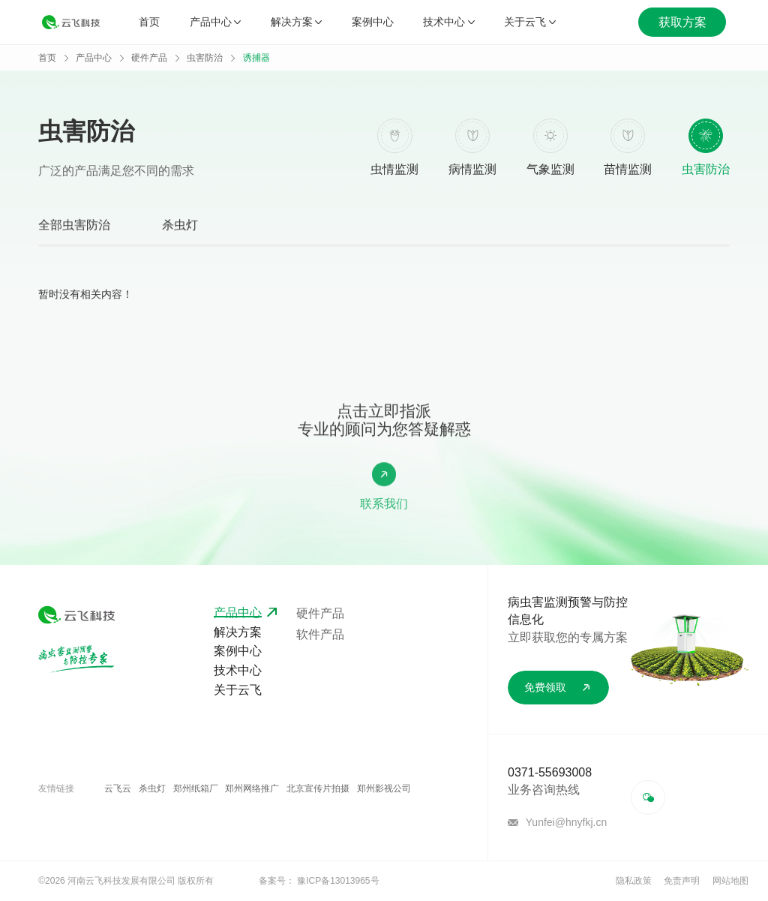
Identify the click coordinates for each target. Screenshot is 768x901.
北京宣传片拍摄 (318, 788)
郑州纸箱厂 (195, 788)
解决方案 (296, 22)
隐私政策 (634, 880)
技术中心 (448, 22)
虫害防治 (205, 58)
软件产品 (320, 634)
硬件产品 (149, 58)
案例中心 (373, 22)
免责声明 (682, 880)
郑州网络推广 (252, 788)
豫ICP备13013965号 (338, 880)
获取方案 (682, 22)
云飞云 (117, 788)
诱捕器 (256, 58)
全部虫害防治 (74, 227)
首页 (149, 22)
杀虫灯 (180, 227)
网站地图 (730, 880)
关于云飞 (529, 22)
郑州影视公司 (384, 788)
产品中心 (215, 22)
